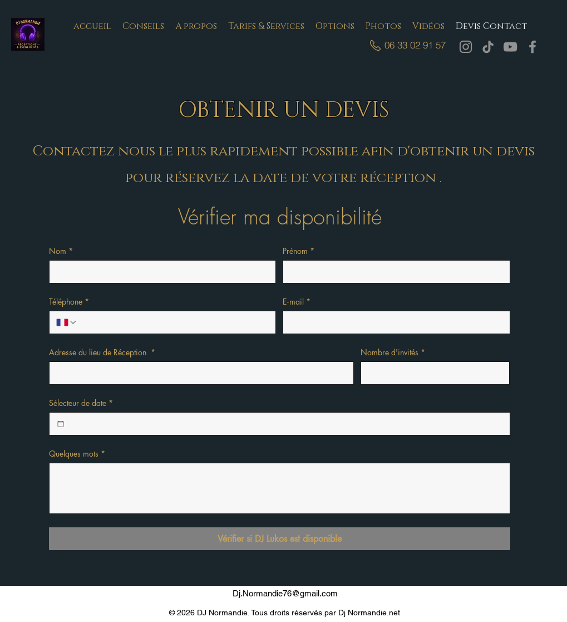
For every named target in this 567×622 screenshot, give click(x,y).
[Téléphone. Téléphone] (173, 322)
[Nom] (159, 272)
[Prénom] (393, 272)
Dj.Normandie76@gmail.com (285, 593)
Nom (61, 251)
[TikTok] (488, 46)
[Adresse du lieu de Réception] (198, 373)
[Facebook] (532, 46)
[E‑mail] (393, 322)
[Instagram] (465, 46)
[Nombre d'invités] (431, 373)
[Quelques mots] (280, 488)
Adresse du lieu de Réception (102, 352)
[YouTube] (510, 46)
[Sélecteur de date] (60, 423)
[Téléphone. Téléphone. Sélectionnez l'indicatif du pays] (66, 322)
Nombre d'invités (393, 352)
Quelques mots (77, 453)
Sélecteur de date (81, 403)
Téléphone (69, 301)
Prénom (298, 251)
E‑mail (296, 301)
